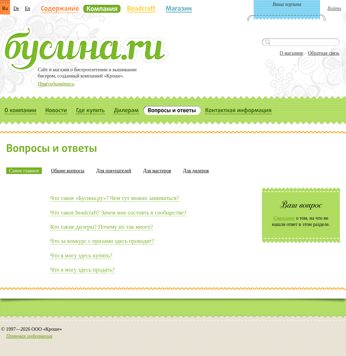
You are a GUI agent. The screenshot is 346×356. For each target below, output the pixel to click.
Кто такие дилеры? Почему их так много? (101, 226)
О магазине (291, 53)
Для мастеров (157, 170)
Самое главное (24, 170)
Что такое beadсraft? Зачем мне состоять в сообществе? (118, 212)
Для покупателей (113, 170)
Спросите (284, 218)
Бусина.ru (85, 49)
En (27, 8)
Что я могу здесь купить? (81, 255)
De (16, 8)
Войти (334, 8)
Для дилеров (196, 170)
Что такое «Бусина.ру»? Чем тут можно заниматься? (114, 198)
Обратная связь (323, 53)
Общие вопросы (67, 170)
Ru (5, 8)
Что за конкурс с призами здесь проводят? (102, 241)
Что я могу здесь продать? (82, 269)
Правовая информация (29, 336)
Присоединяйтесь (56, 83)
